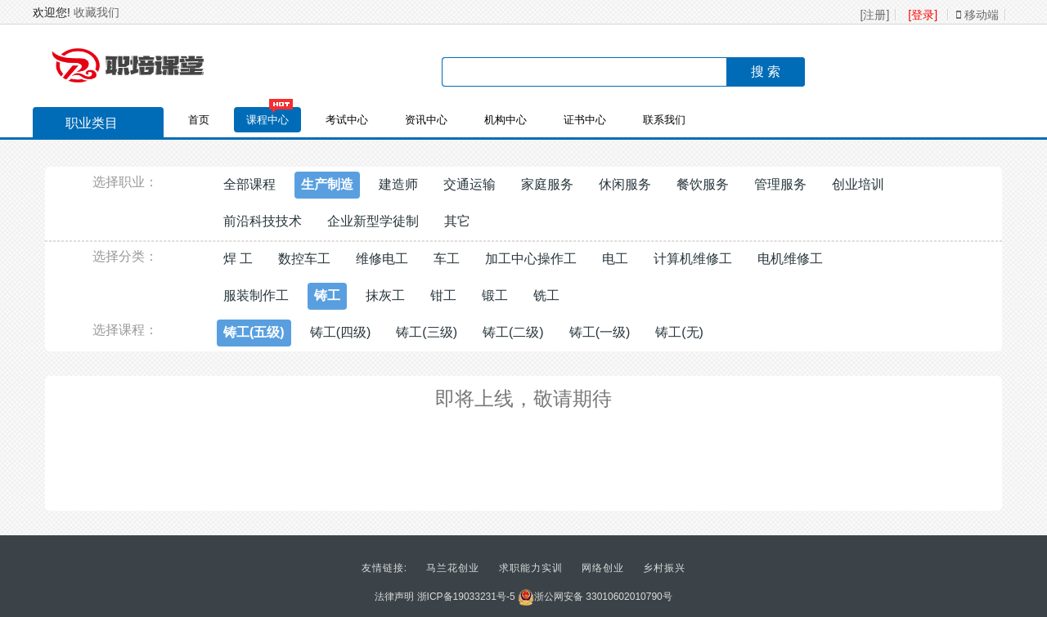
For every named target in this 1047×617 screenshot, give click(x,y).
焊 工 (238, 259)
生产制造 (327, 184)
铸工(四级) (340, 332)
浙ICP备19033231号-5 (466, 596)
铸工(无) (679, 332)
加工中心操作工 (531, 259)
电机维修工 (790, 259)
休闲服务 (625, 184)
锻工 (495, 295)
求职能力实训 (531, 568)
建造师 (398, 184)
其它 (457, 221)
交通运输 (469, 184)
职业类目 (83, 125)
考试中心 (347, 120)
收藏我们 (96, 12)
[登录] (922, 14)
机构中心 (505, 120)
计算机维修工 (693, 259)
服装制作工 (256, 295)
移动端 (977, 14)
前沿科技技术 (262, 221)
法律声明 (394, 596)
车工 (447, 259)
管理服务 (780, 184)
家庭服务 (547, 184)
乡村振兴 (664, 568)
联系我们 (664, 120)
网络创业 (603, 568)
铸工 (327, 295)
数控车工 (304, 259)
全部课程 (249, 184)
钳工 (443, 295)
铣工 (546, 295)
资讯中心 (426, 120)
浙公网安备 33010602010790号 (595, 596)
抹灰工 (385, 295)
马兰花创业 (452, 568)
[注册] (875, 14)
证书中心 (585, 120)
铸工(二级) (513, 332)
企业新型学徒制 (373, 221)
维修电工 (382, 259)
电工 (615, 259)
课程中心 (267, 120)
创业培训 (858, 184)
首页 (198, 120)
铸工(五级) (254, 332)
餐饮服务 (702, 184)
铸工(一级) (600, 332)
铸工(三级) (426, 332)
